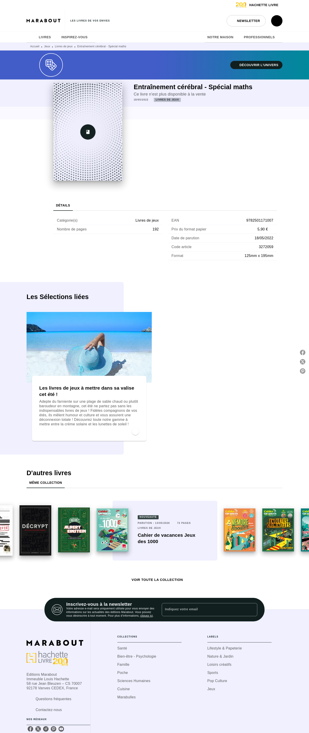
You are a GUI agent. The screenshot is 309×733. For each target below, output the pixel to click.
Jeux (47, 46)
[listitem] (30, 729)
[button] (246, 20)
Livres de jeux (64, 46)
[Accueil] (46, 20)
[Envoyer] (251, 609)
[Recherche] (276, 20)
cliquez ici (146, 615)
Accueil (34, 46)
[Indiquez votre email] (204, 609)
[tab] (31, 37)
